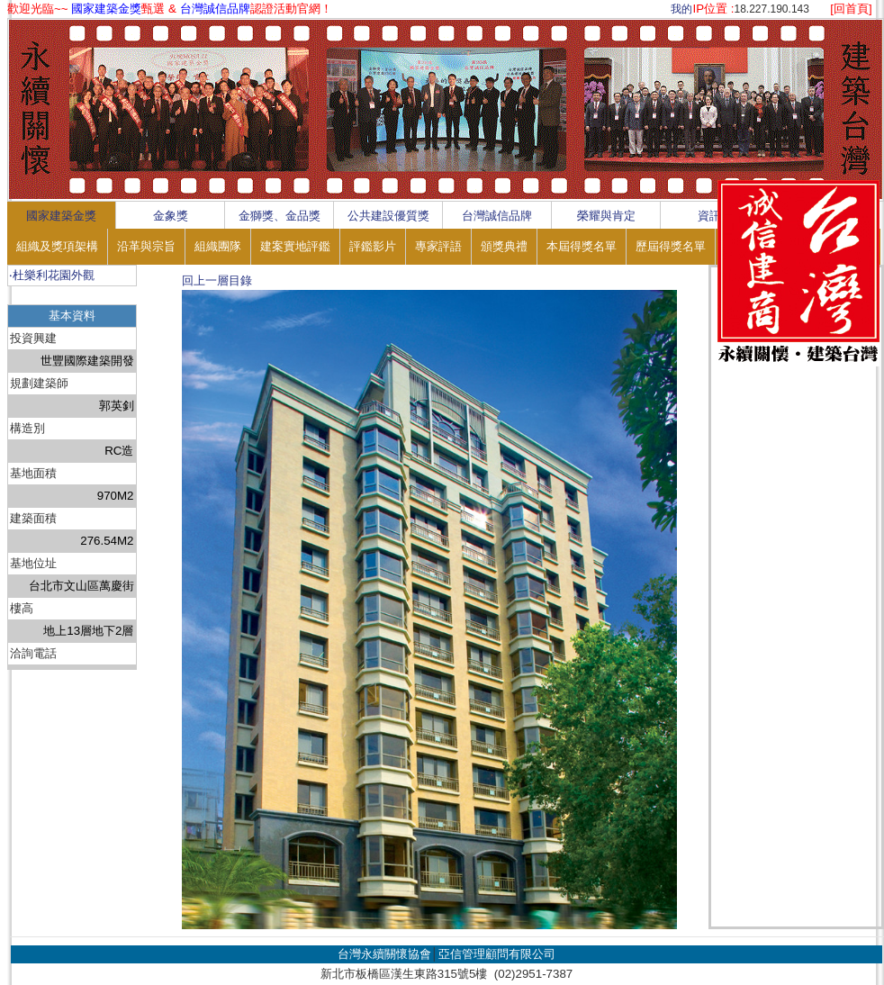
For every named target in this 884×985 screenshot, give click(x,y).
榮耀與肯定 (606, 215)
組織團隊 (217, 246)
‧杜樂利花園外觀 (52, 275)
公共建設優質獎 (388, 215)
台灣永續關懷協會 (384, 954)
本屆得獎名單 (581, 246)
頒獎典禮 (504, 246)
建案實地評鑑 (295, 246)
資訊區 (715, 215)
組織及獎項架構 (57, 246)
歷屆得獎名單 (671, 246)
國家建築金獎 (61, 215)
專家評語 (438, 246)
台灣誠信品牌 (497, 215)
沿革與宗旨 (146, 246)
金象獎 (170, 215)
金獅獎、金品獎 (279, 215)
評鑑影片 (372, 246)
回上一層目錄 (217, 280)
